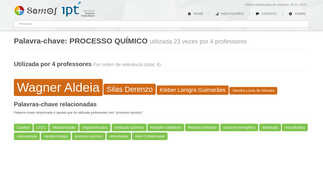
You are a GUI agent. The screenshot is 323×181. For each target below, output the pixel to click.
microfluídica (295, 127)
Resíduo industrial (202, 127)
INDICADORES (229, 14)
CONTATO (266, 14)
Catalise (23, 127)
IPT (78, 9)
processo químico (89, 136)
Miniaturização (63, 127)
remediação (119, 136)
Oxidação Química (129, 127)
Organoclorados (94, 127)
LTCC (41, 127)
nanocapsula (27, 136)
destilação (270, 127)
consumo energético (239, 127)
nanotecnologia (56, 136)
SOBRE (297, 14)
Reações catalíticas (165, 127)
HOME (195, 14)
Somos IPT (36, 10)
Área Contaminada (150, 136)
